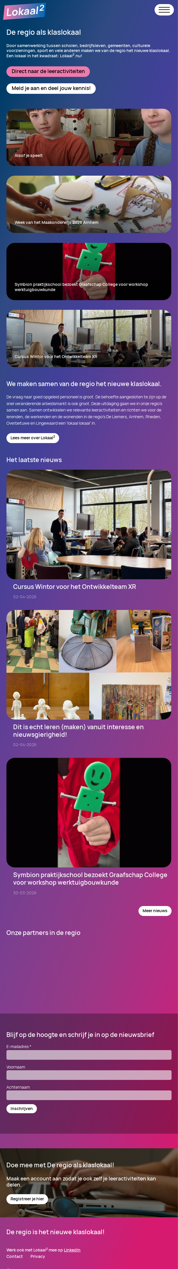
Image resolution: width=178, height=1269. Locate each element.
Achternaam (18, 1087)
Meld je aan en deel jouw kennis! (51, 87)
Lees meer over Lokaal (33, 437)
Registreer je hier (27, 1198)
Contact (14, 1256)
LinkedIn (72, 1250)
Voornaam (15, 1067)
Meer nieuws (155, 910)
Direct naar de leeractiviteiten (48, 71)
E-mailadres (20, 1046)
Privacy (37, 1256)
